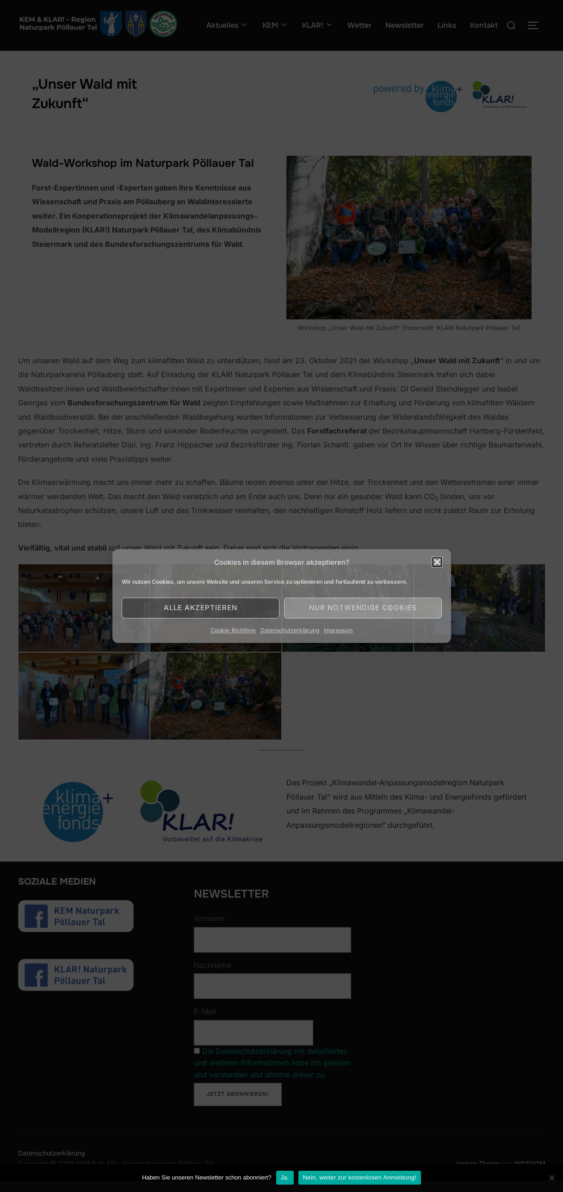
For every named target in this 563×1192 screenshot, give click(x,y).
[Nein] (551, 1177)
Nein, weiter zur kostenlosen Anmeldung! (359, 1177)
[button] (437, 562)
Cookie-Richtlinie (233, 630)
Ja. (285, 1177)
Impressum (338, 630)
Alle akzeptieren (200, 607)
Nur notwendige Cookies (363, 607)
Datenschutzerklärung (289, 630)
